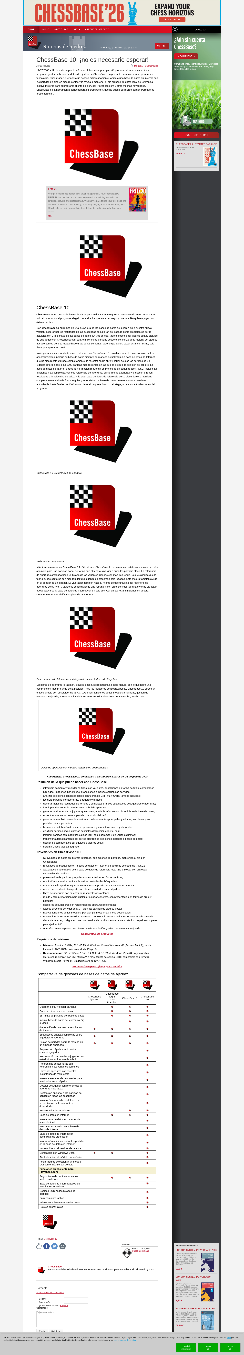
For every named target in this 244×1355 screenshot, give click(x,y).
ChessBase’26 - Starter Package (196, 144)
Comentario (42, 1308)
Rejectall (208, 1347)
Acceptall (230, 1347)
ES (132, 48)
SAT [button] (76, 29)
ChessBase (55, 1266)
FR (136, 48)
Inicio (45, 29)
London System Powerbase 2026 (196, 1250)
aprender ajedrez (97, 29)
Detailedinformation (186, 1347)
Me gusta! (138, 66)
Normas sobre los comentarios (50, 1292)
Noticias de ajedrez (64, 46)
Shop (31, 29)
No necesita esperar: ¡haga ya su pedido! (97, 966)
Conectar (200, 30)
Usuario (43, 1299)
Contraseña (44, 1302)
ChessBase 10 (50, 1239)
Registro (64, 1305)
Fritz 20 (52, 189)
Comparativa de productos (97, 933)
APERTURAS (61, 29)
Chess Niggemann (140, 1251)
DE (125, 48)
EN (129, 48)
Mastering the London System (195, 1308)
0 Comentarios (151, 66)
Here (229, 1337)
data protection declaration (125, 1340)
